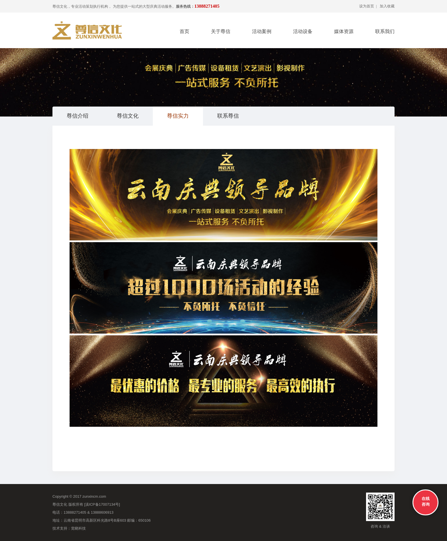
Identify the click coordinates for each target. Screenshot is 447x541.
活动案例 (261, 31)
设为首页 (366, 6)
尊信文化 (128, 116)
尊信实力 (178, 116)
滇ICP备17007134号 (102, 504)
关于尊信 (220, 31)
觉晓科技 (78, 528)
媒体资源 (343, 31)
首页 (184, 31)
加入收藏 (387, 6)
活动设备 (302, 31)
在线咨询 (426, 501)
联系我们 (385, 31)
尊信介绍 (77, 116)
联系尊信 (228, 116)
